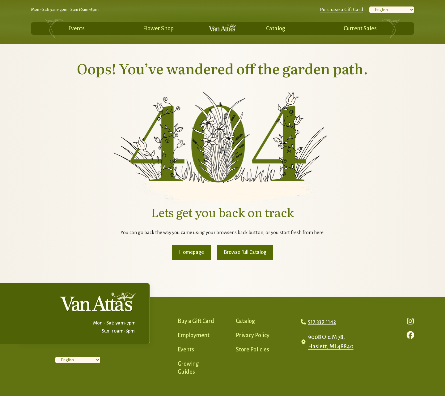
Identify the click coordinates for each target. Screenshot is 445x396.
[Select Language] (391, 10)
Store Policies (252, 349)
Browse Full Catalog (245, 252)
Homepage (191, 252)
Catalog (275, 28)
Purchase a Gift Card (341, 9)
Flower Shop (158, 28)
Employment (194, 335)
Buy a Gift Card (196, 321)
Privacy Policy (252, 335)
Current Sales (360, 28)
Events (76, 28)
